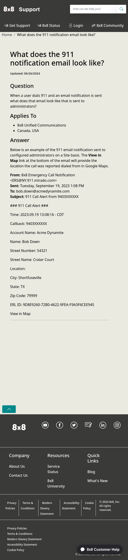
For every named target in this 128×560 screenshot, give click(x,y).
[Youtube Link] (45, 431)
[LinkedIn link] (102, 431)
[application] (97, 549)
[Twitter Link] (74, 431)
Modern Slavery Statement (47, 508)
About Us (17, 466)
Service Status (53, 469)
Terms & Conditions (28, 505)
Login (76, 25)
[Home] (21, 9)
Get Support (19, 25)
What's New (98, 480)
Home (7, 34)
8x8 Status (51, 25)
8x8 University (56, 483)
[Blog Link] (88, 431)
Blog (91, 471)
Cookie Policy (88, 505)
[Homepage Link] (19, 426)
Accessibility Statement (70, 505)
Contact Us (18, 475)
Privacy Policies (10, 505)
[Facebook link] (59, 431)
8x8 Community (110, 25)
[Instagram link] (117, 431)
